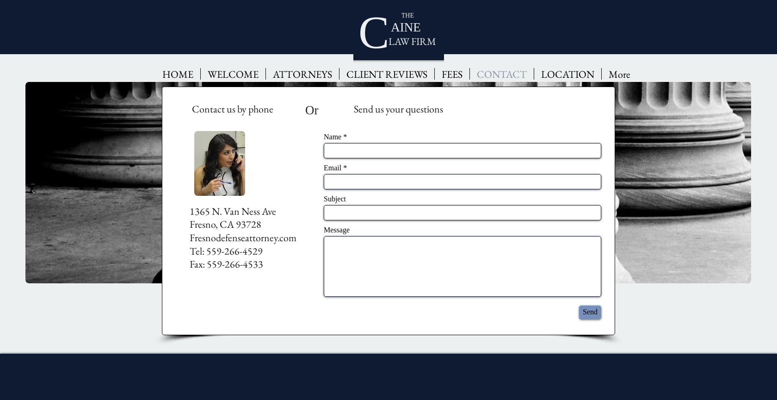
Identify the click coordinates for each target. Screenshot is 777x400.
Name (332, 137)
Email (332, 168)
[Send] (590, 312)
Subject (335, 199)
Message (337, 230)
